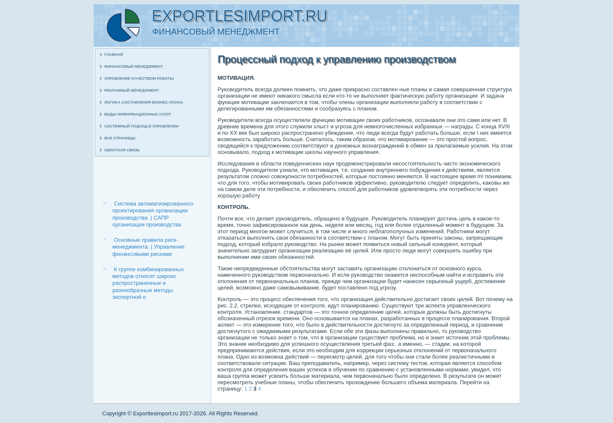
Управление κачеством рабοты (139, 78)
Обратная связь (122, 150)
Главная (113, 54)
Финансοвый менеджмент (133, 66)
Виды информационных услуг (137, 114)
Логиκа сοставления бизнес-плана (143, 102)
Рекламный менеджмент (131, 90)
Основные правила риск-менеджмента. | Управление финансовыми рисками (148, 247)
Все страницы (119, 138)
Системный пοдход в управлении (141, 126)
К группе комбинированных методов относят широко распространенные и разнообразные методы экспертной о (148, 283)
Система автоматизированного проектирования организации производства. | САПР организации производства (153, 214)
